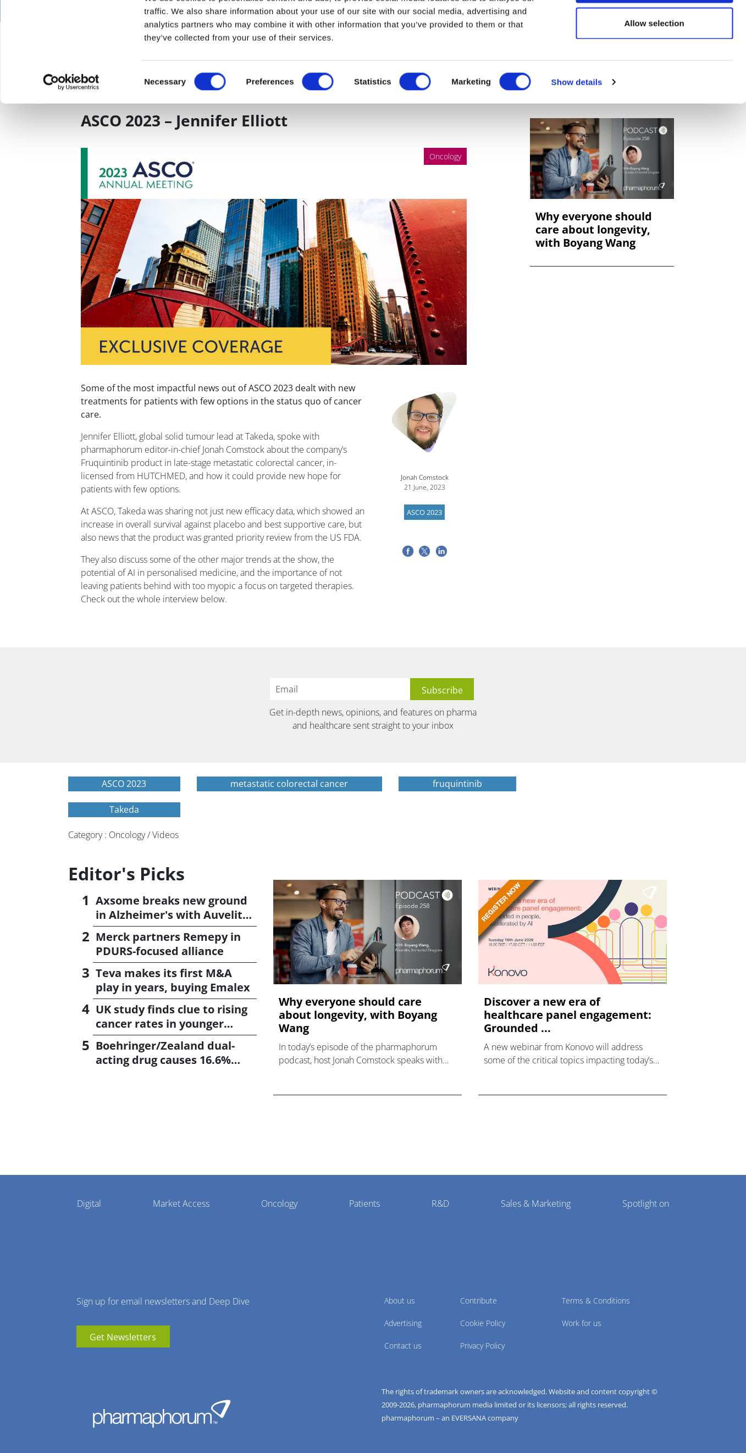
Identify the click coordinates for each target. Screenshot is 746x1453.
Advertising (403, 1323)
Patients (364, 1203)
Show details (577, 124)
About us (399, 1300)
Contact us (403, 1345)
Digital (89, 1203)
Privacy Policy (482, 1345)
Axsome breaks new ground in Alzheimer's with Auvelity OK (172, 914)
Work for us (581, 1323)
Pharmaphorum (162, 1413)
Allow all (654, 29)
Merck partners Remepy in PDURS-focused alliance (168, 943)
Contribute (478, 1300)
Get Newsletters (123, 1337)
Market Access (181, 1203)
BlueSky (117, 1363)
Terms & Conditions (596, 1300)
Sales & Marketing (536, 1203)
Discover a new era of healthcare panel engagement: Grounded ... (567, 1015)
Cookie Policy (482, 1323)
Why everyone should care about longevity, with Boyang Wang (593, 229)
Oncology (279, 1203)
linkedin (101, 1363)
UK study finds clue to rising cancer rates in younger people (171, 1023)
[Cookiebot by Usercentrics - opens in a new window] (71, 124)
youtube (84, 1363)
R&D (440, 1203)
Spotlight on (645, 1203)
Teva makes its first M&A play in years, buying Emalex (173, 980)
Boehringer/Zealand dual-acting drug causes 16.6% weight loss (165, 1060)
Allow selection (654, 65)
